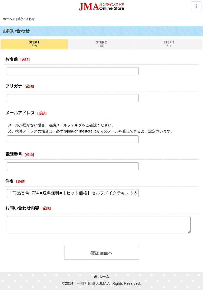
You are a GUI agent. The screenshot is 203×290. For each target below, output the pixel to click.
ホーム (101, 276)
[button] (196, 6)
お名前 (11, 59)
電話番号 (13, 154)
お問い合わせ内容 (22, 207)
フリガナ (13, 85)
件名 (9, 181)
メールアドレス (20, 112)
